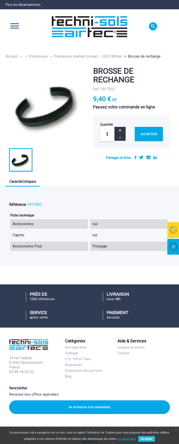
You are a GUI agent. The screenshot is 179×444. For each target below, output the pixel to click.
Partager (135, 157)
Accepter (146, 439)
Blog (68, 376)
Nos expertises (76, 347)
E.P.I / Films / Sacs (78, 359)
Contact (123, 353)
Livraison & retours (131, 347)
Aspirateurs (73, 365)
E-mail (148, 157)
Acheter (148, 134)
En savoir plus (127, 439)
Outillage (71, 353)
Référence (17, 204)
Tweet (141, 157)
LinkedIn (155, 157)
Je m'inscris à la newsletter (90, 407)
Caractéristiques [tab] (22, 181)
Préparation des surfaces (83, 370)
